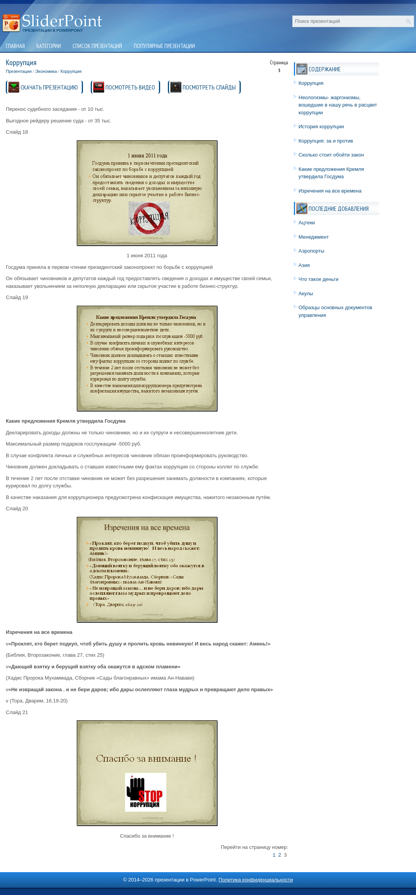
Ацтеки (307, 222)
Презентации (19, 71)
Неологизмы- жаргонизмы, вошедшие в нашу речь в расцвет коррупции (338, 105)
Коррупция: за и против (326, 141)
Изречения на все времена (330, 191)
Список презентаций (97, 46)
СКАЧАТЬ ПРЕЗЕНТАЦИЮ (49, 87)
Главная (15, 46)
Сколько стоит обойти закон (331, 155)
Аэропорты (312, 251)
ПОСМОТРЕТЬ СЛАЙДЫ (209, 87)
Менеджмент (314, 237)
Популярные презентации (164, 46)
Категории (48, 46)
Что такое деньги (318, 279)
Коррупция (71, 71)
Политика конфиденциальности (256, 880)
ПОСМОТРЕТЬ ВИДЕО (130, 87)
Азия (304, 265)
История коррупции (321, 126)
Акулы (306, 293)
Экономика (46, 71)
